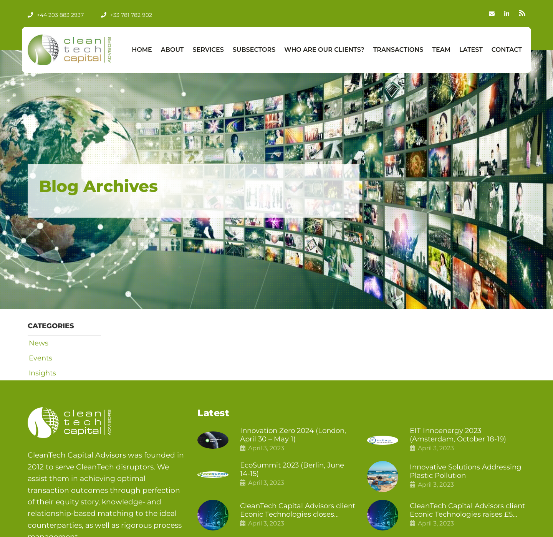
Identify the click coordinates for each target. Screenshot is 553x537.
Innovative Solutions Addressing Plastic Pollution (461, 473)
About (172, 49)
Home (142, 49)
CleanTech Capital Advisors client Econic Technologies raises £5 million (459, 512)
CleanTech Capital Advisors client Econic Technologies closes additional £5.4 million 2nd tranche (292, 512)
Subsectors (254, 49)
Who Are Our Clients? (324, 49)
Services (208, 49)
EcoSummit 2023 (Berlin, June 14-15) (295, 471)
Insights (41, 374)
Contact (507, 49)
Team (441, 49)
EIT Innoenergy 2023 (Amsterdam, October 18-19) (460, 436)
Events (39, 358)
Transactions (398, 49)
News (37, 343)
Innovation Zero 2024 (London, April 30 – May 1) (296, 436)
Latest (471, 49)
